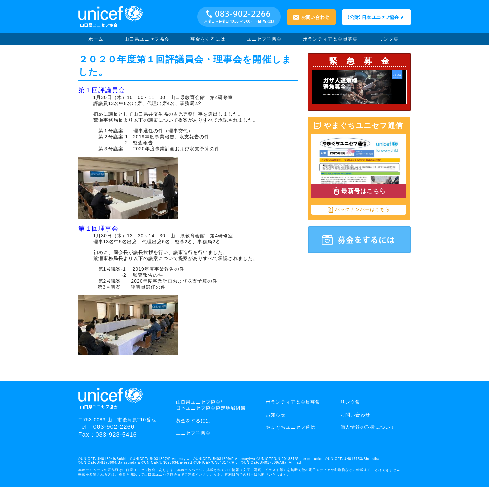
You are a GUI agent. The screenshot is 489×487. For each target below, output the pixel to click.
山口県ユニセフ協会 (146, 39)
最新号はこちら (359, 191)
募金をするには (207, 39)
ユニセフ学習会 (264, 39)
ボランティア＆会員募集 (330, 39)
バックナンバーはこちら (358, 210)
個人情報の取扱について (367, 427)
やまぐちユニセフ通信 (290, 427)
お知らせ (276, 414)
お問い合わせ (355, 414)
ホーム (95, 39)
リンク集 (389, 39)
